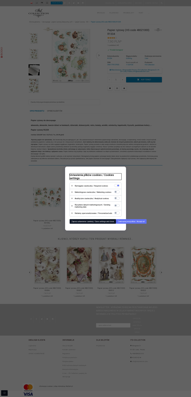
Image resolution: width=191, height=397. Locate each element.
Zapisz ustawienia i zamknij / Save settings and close (93, 221)
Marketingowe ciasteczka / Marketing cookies (93, 192)
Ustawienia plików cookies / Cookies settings (92, 176)
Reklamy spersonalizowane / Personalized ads (93, 213)
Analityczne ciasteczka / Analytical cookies (92, 198)
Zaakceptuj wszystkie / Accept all (131, 221)
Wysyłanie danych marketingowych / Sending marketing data (92, 206)
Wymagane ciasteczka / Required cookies (91, 186)
